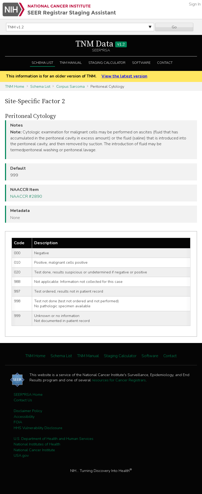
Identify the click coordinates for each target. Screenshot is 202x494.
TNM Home (14, 86)
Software (141, 62)
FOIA (18, 422)
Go (174, 27)
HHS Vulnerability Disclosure (38, 427)
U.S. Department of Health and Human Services (53, 438)
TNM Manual (71, 62)
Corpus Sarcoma (70, 86)
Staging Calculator (106, 62)
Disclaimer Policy (28, 410)
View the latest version (124, 76)
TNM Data (101, 44)
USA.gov (21, 455)
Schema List (42, 62)
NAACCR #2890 (26, 196)
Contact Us (23, 400)
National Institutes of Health (37, 444)
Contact (165, 62)
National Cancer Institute (34, 450)
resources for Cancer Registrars (119, 380)
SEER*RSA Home (28, 394)
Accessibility (24, 416)
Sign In (195, 4)
